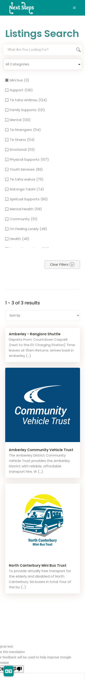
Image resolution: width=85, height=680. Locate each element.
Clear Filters (59, 264)
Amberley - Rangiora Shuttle (35, 334)
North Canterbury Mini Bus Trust (37, 565)
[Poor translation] (16, 669)
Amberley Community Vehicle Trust (41, 449)
